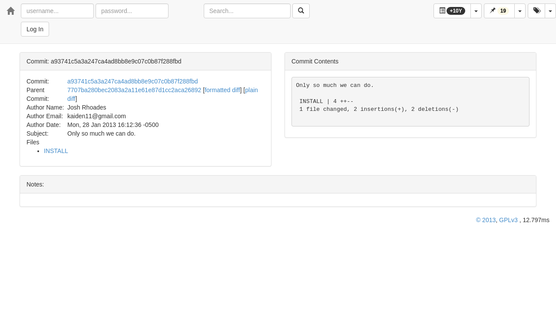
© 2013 (486, 219)
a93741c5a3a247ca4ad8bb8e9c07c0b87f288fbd (132, 81)
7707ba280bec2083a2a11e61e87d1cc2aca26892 (134, 90)
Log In (34, 29)
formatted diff (222, 90)
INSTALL (56, 150)
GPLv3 (508, 219)
